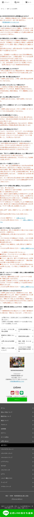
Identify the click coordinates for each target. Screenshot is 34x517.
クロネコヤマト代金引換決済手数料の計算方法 (24, 349)
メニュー (5, 2)
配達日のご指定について (7, 336)
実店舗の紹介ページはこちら (11, 22)
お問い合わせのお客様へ (7, 342)
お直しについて (21, 218)
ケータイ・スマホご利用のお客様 (7, 330)
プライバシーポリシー (17, 499)
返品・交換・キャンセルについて (24, 342)
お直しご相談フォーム (27, 248)
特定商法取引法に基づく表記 (21, 495)
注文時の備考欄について (24, 330)
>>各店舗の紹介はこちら (17, 381)
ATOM (11, 495)
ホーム (2, 8)
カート (28, 2)
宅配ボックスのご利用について (7, 349)
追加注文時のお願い (24, 336)
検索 (17, 2)
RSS (7, 495)
